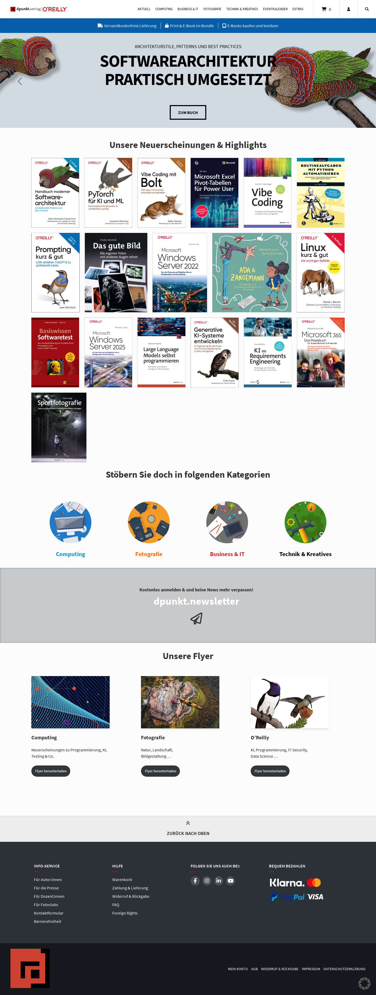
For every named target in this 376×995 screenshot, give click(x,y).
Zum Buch (188, 112)
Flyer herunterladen (51, 771)
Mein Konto (238, 969)
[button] (364, 983)
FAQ (115, 904)
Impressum (311, 969)
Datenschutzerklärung (345, 969)
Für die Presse (46, 887)
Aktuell (144, 9)
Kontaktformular (48, 913)
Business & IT (188, 9)
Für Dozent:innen (49, 896)
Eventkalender (275, 9)
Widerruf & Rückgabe (130, 896)
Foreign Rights (125, 913)
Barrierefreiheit (47, 921)
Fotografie (212, 9)
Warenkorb (122, 879)
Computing (164, 9)
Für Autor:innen (48, 879)
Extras (297, 9)
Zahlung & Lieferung (130, 887)
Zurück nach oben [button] (188, 829)
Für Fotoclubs (46, 904)
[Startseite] (39, 9)
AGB (254, 969)
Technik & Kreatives (242, 9)
